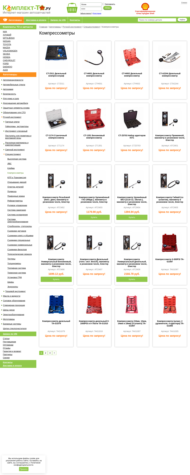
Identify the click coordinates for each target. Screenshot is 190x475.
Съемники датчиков (16, 231)
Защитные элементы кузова (16, 108)
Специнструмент (92, 27)
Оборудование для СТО (14, 112)
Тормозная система (16, 273)
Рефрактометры (15, 201)
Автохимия (8, 89)
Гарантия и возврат (12, 351)
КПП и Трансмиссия (16, 177)
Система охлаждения (17, 215)
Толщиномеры (14, 263)
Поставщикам (9, 342)
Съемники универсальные (19, 245)
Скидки (6, 358)
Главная (43, 27)
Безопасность (9, 94)
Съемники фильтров (17, 249)
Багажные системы (12, 324)
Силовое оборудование (14, 300)
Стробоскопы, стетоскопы (19, 226)
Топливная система (16, 268)
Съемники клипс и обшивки (20, 235)
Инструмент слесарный (16, 131)
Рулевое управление (17, 205)
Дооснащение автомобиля (15, 103)
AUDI (5, 70)
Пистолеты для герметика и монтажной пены (18, 137)
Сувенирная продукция (14, 305)
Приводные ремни (16, 196)
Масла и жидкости (11, 296)
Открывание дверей (16, 182)
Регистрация (97, 13)
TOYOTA (7, 44)
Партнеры (7, 354)
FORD (6, 63)
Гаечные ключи (12, 122)
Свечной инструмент (15, 150)
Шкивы (10, 282)
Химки (184, 2)
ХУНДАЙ (7, 35)
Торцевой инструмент (15, 291)
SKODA (6, 54)
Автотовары (15, 20)
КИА (5, 31)
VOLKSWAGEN (10, 51)
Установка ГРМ (14, 277)
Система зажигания (16, 210)
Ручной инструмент (72, 27)
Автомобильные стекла (14, 84)
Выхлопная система (16, 159)
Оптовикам (8, 345)
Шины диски (9, 310)
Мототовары (9, 319)
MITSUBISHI (9, 38)
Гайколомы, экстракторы (16, 126)
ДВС (9, 163)
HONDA (6, 57)
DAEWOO (7, 67)
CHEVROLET (9, 60)
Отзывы (6, 348)
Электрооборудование (13, 314)
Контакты (75, 20)
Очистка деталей (15, 187)
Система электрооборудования (17, 220)
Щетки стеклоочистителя (14, 328)
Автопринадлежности (13, 80)
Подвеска (11, 191)
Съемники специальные (18, 240)
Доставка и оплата (36, 20)
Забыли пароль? (86, 13)
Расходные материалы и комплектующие (16, 144)
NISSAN (6, 41)
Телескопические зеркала (19, 254)
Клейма (11, 168)
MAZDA (6, 47)
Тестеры (11, 259)
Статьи (6, 338)
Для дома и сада (11, 98)
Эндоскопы (12, 287)
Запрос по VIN (58, 20)
